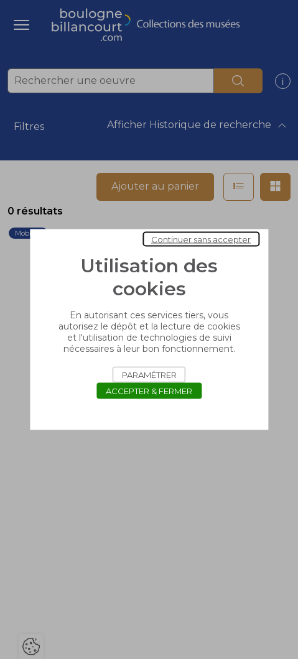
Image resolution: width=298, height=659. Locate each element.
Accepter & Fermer (149, 391)
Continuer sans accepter (201, 239)
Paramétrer (149, 375)
